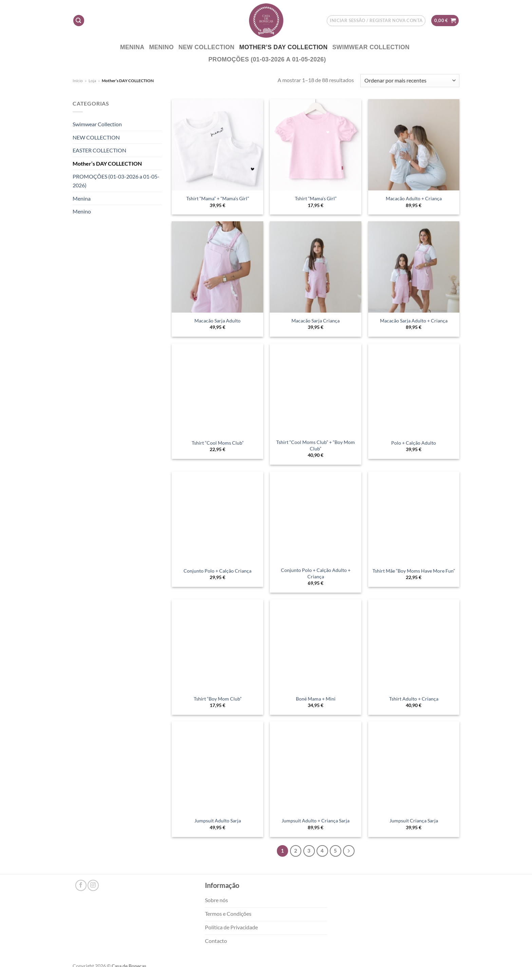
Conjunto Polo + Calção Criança (217, 571)
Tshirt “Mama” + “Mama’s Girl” (217, 198)
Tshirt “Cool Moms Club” (218, 443)
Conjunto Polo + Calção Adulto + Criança (315, 573)
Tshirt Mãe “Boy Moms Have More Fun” (414, 571)
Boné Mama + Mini (316, 699)
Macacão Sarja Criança (315, 320)
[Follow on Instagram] (93, 885)
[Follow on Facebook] (81, 885)
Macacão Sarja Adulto (217, 320)
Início (78, 80)
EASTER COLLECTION (99, 150)
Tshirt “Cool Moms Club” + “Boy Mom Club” (315, 445)
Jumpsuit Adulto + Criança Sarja (315, 820)
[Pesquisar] (78, 20)
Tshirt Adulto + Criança (413, 699)
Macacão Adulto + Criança (414, 198)
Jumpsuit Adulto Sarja (217, 820)
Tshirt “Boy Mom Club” (218, 699)
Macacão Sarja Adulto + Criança (414, 320)
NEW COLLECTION (206, 47)
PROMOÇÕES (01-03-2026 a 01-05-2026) (267, 59)
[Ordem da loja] (409, 80)
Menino (161, 47)
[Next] (349, 851)
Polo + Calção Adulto (413, 443)
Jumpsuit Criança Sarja (414, 820)
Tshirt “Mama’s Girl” (316, 198)
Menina (132, 47)
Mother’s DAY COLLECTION (283, 47)
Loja (92, 80)
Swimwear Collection (371, 47)
